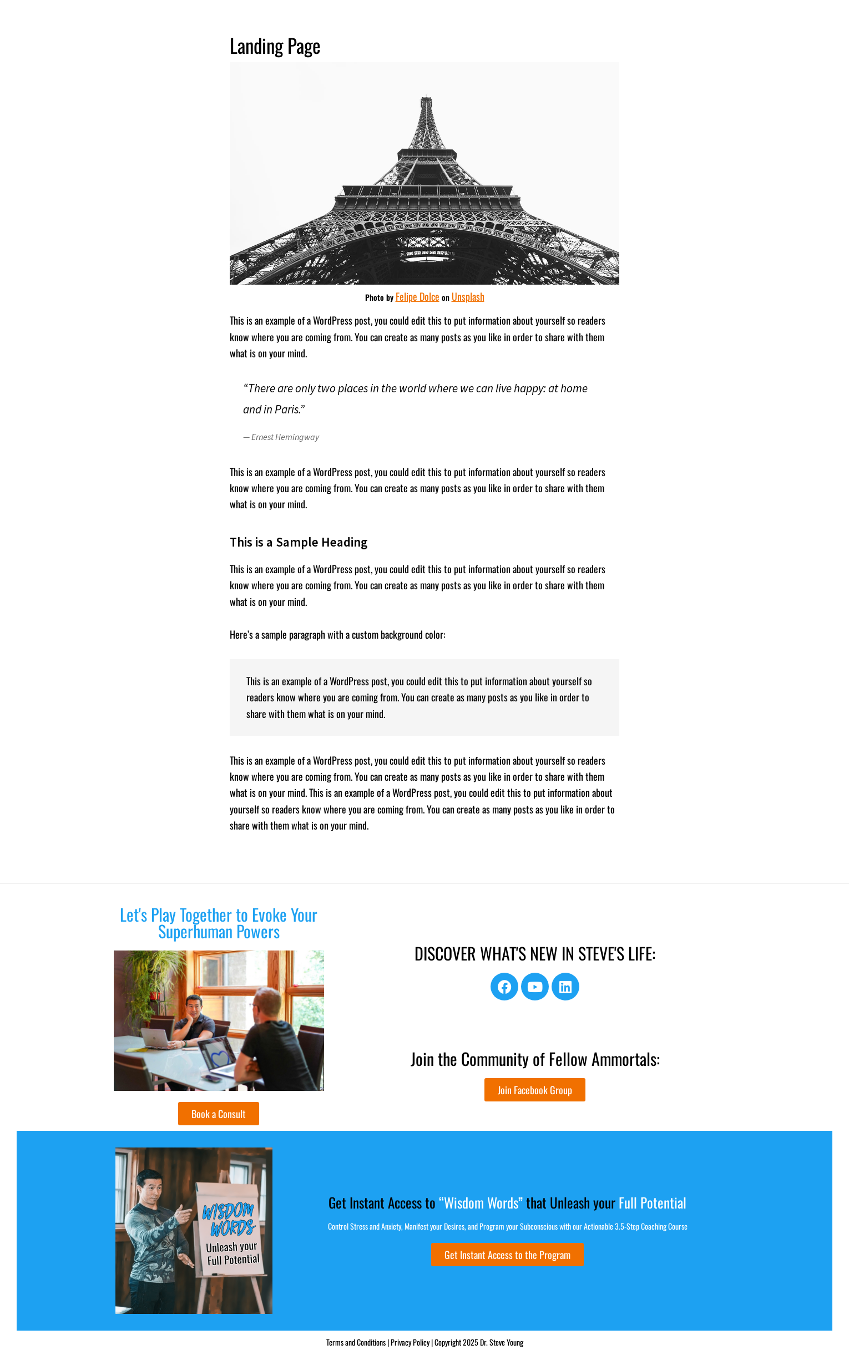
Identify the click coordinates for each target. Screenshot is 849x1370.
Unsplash (468, 296)
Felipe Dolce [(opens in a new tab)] (417, 296)
